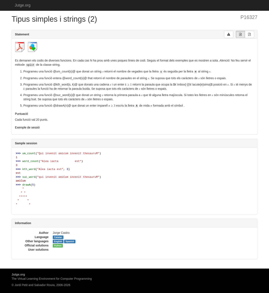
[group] (240, 34)
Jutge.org (22, 5)
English (58, 241)
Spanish (70, 241)
